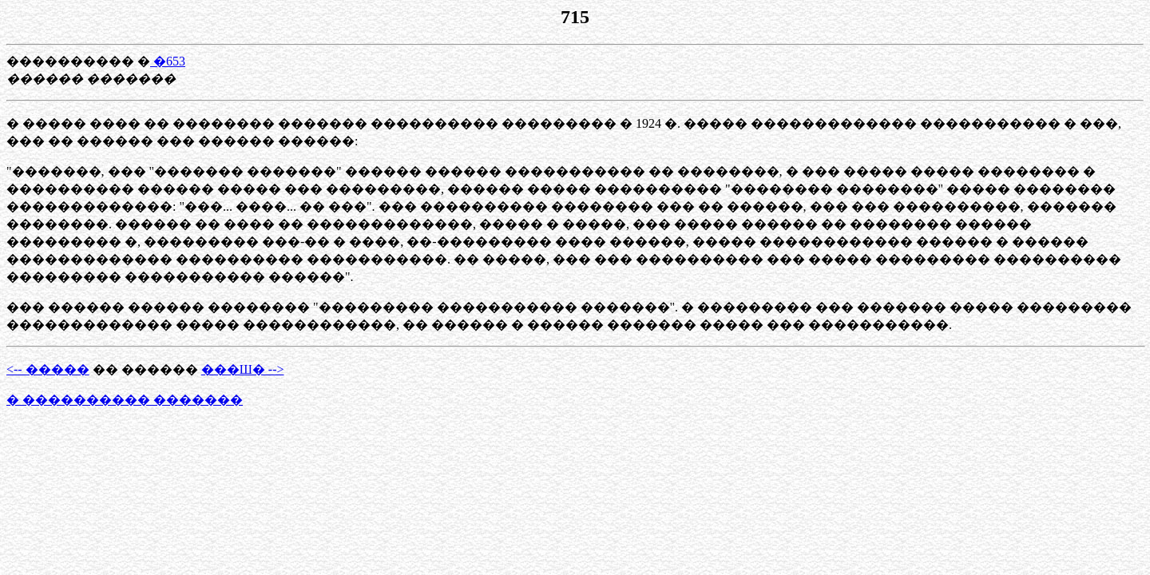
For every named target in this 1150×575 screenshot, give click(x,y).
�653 (167, 61)
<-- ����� (47, 369)
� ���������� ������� (124, 399)
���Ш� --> (242, 369)
